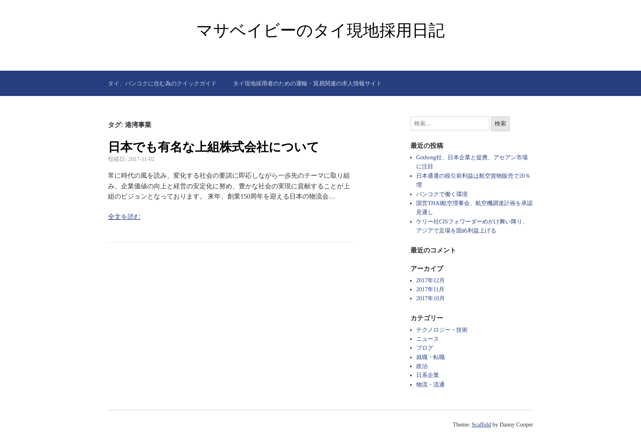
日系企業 (427, 375)
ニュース (427, 339)
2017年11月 (430, 289)
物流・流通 (430, 385)
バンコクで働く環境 (442, 194)
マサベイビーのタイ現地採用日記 (320, 30)
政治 (422, 366)
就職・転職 (430, 357)
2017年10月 (430, 298)
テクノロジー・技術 (442, 330)
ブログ (424, 348)
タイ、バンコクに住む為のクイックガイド (162, 83)
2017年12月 (430, 280)
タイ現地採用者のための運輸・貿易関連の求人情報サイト (307, 83)
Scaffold (481, 425)
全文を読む (124, 216)
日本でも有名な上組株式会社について (213, 147)
